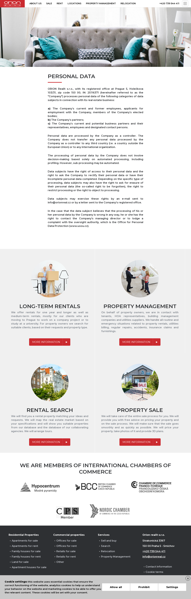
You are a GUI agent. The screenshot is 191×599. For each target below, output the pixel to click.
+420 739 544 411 (169, 3)
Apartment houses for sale (29, 567)
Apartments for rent (25, 546)
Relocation (128, 3)
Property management (101, 3)
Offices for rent (66, 546)
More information (46, 342)
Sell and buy (108, 540)
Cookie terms (154, 572)
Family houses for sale (26, 551)
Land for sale (20, 561)
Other (60, 561)
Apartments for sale (25, 540)
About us (35, 3)
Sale (49, 3)
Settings (172, 587)
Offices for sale (66, 540)
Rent (60, 3)
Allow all (116, 587)
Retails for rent (66, 556)
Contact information (159, 566)
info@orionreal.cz (153, 556)
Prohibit (144, 587)
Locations (74, 3)
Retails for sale (66, 551)
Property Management (115, 556)
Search (105, 546)
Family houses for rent (26, 556)
